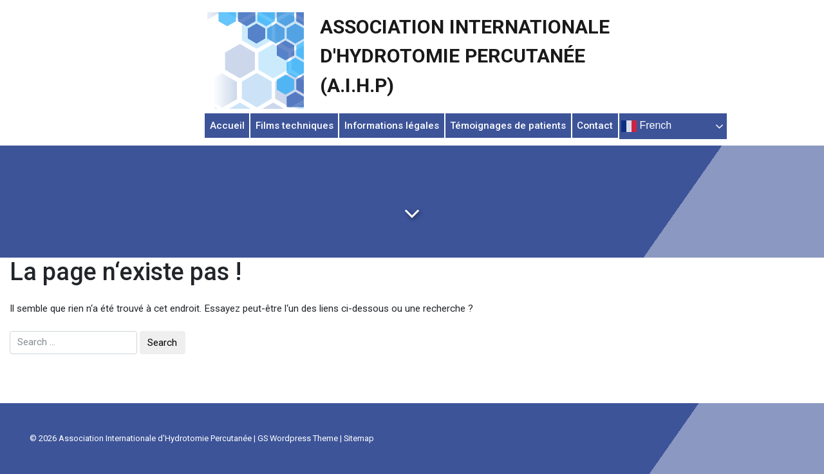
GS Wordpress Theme (298, 438)
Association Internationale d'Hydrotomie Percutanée (155, 438)
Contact (595, 125)
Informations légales (391, 125)
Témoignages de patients (508, 125)
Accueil (227, 125)
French (646, 126)
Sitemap (359, 438)
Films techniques (294, 125)
